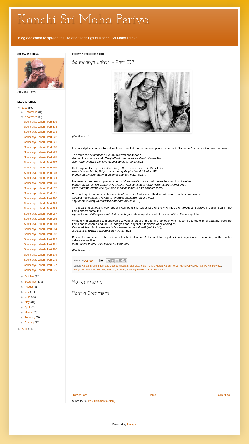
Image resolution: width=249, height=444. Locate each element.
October (30, 276)
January (30, 322)
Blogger (131, 424)
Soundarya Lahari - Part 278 (40, 259)
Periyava (216, 265)
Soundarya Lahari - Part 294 (40, 177)
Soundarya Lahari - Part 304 (40, 126)
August (29, 286)
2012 (25, 107)
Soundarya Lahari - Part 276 (40, 270)
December (31, 112)
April (28, 307)
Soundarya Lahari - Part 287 (40, 213)
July (27, 291)
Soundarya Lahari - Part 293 (40, 182)
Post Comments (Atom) (101, 401)
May (27, 302)
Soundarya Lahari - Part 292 (40, 188)
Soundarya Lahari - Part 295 (40, 172)
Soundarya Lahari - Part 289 (40, 203)
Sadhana (90, 269)
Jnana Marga (156, 265)
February (30, 317)
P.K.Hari (198, 265)
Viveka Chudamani (154, 269)
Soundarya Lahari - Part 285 (40, 223)
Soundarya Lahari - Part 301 (40, 142)
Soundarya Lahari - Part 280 (40, 249)
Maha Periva (186, 265)
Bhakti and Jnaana (107, 265)
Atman (85, 265)
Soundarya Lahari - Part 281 (40, 244)
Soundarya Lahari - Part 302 (40, 137)
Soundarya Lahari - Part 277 (40, 265)
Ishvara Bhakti (126, 265)
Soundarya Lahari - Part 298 (40, 157)
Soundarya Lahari (115, 269)
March (29, 312)
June (28, 296)
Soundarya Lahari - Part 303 (40, 131)
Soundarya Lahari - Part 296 (40, 167)
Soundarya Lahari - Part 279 (40, 254)
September (31, 281)
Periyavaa (79, 269)
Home (152, 395)
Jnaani (144, 265)
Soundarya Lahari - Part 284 (40, 229)
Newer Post (80, 395)
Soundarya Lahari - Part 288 (40, 208)
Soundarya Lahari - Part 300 (40, 147)
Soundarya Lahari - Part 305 (40, 121)
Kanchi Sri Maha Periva (83, 20)
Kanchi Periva (171, 265)
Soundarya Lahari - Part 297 (40, 162)
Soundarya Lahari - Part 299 (40, 152)
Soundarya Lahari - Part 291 (40, 193)
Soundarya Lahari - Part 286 (40, 218)
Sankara (100, 269)
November (31, 117)
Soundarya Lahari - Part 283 (40, 234)
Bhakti (93, 265)
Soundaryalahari (135, 269)
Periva (207, 265)
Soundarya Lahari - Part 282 (40, 239)
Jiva (137, 265)
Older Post (224, 395)
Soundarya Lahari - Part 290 (40, 198)
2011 (25, 328)
